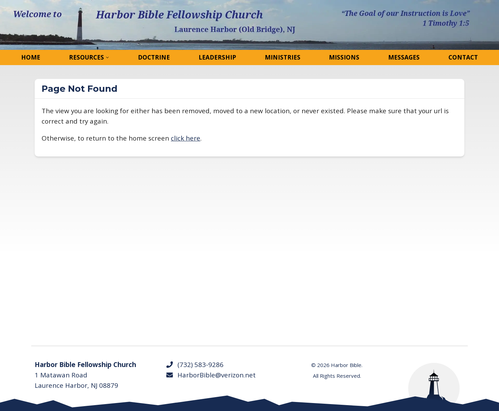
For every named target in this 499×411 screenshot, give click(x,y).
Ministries (282, 57)
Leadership (217, 57)
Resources (86, 57)
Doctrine (154, 57)
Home (30, 57)
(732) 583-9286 (195, 364)
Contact (463, 57)
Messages (404, 57)
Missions (344, 57)
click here (185, 138)
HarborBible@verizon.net (211, 374)
